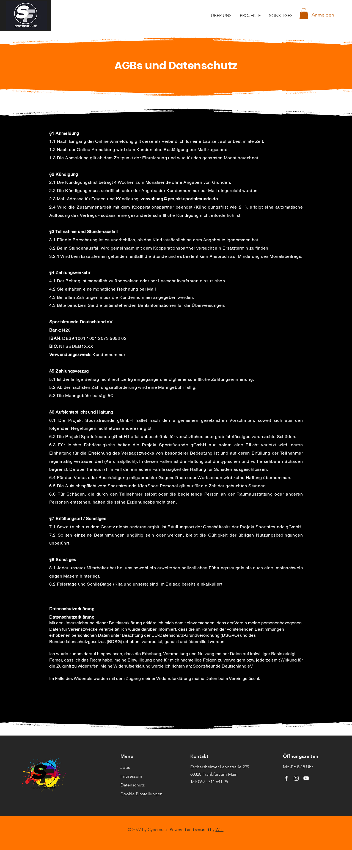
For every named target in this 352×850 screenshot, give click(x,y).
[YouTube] (306, 778)
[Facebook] (286, 778)
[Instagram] (296, 778)
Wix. (220, 829)
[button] (304, 13)
